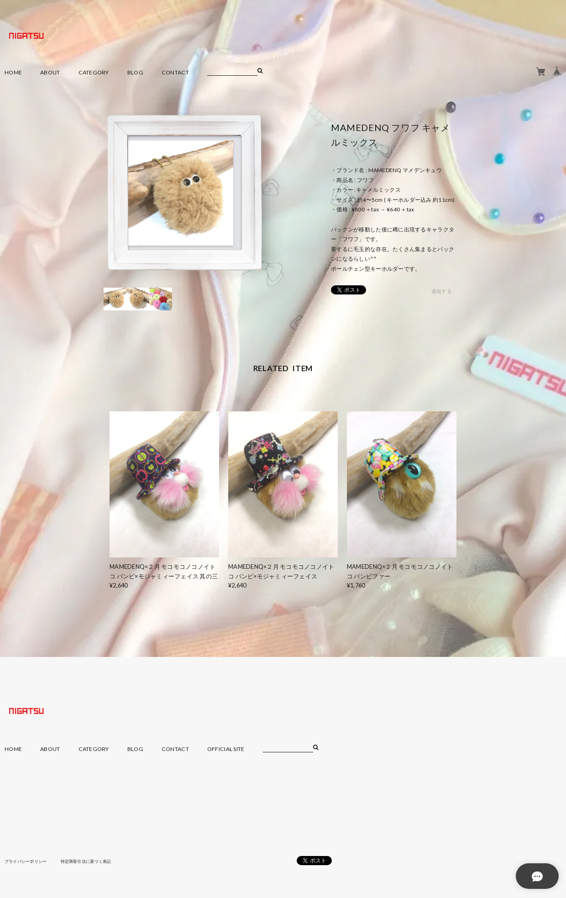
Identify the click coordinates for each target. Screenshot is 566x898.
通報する (441, 291)
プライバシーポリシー (28, 861)
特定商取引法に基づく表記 (93, 861)
